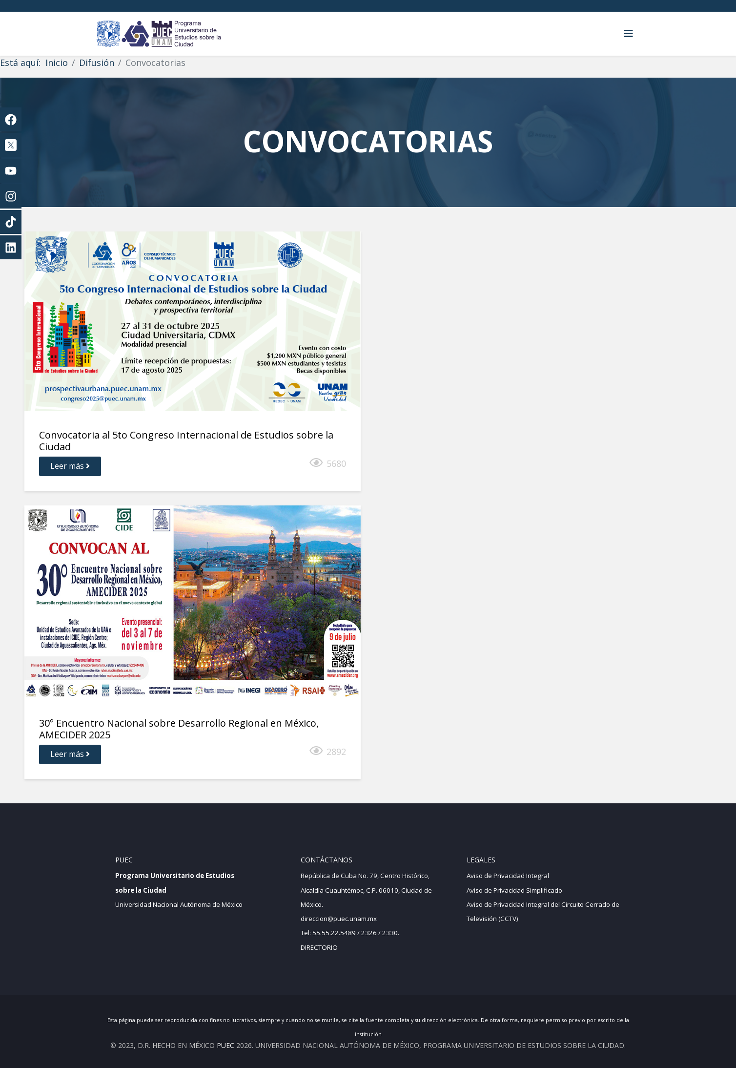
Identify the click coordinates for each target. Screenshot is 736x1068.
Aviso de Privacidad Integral (508, 875)
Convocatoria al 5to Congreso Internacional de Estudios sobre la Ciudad (186, 440)
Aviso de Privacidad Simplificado (514, 890)
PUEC (225, 1045)
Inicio (56, 62)
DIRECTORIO (319, 947)
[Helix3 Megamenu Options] (628, 34)
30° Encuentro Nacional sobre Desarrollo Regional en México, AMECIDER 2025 (179, 728)
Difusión (96, 62)
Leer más (70, 466)
